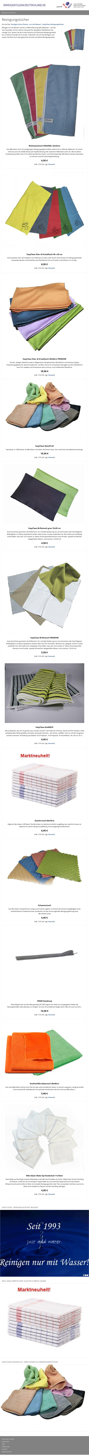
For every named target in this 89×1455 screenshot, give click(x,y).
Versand (51, 164)
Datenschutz (6, 1447)
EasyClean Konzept (8, 1439)
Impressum (5, 1441)
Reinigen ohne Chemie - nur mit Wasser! (26, 24)
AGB (3, 1444)
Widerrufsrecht (6, 1452)
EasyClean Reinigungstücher (53, 24)
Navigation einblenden (8, 13)
